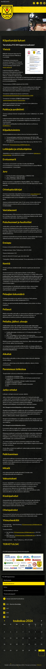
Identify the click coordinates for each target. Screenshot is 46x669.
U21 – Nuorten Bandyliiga (13, 604)
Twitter (41, 3)
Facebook (37, 3)
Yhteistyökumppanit (9, 594)
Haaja (39, 665)
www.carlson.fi (7, 67)
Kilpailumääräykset (9, 583)
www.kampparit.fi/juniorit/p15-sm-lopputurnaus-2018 (18, 95)
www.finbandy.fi (35, 194)
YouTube (44, 3)
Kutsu (5, 587)
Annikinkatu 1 (7, 125)
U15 (7, 612)
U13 (7, 617)
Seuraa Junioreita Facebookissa (15, 598)
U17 (7, 608)
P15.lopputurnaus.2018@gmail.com (20, 144)
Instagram (34, 3)
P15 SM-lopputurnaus (8, 576)
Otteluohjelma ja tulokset (11, 590)
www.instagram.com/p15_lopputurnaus (14, 100)
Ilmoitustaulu (7, 580)
